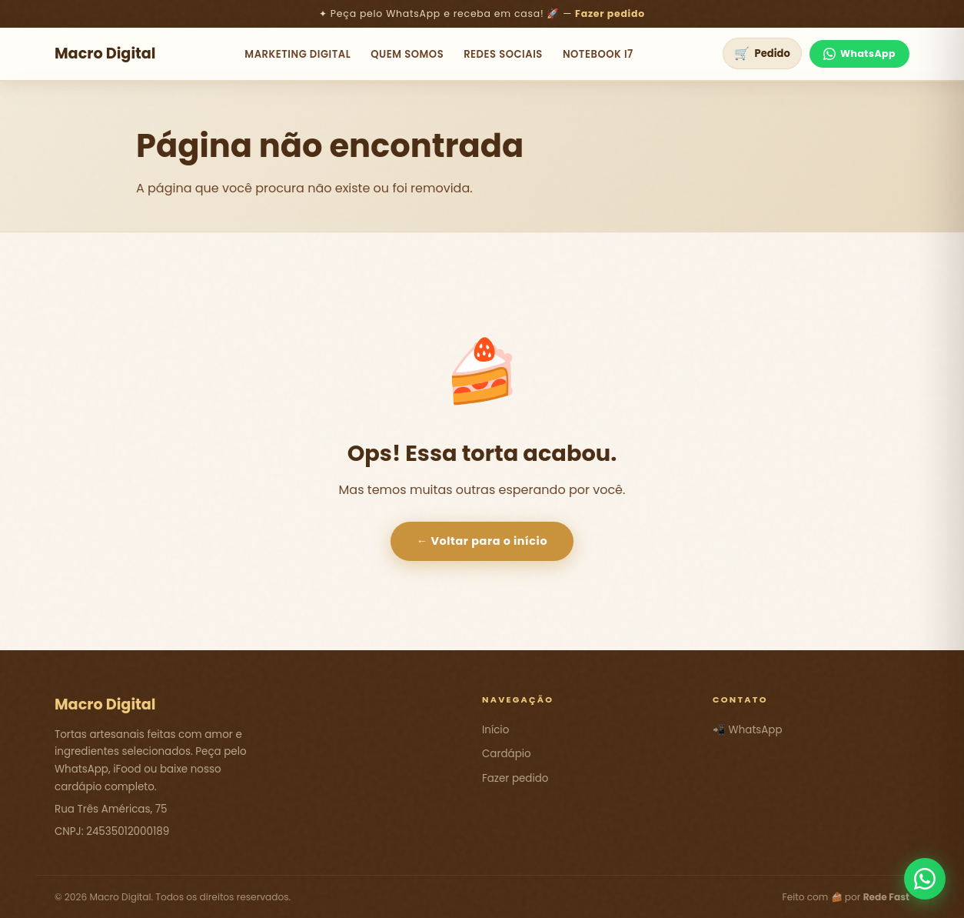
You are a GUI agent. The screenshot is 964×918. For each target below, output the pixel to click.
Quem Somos (407, 54)
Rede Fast (886, 896)
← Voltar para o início (482, 541)
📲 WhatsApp (748, 730)
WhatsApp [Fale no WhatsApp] (859, 53)
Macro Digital (105, 53)
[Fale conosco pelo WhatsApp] (925, 879)
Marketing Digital (297, 54)
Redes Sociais (503, 54)
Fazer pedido (610, 13)
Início (495, 730)
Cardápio (506, 753)
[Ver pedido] (762, 53)
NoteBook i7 (598, 54)
